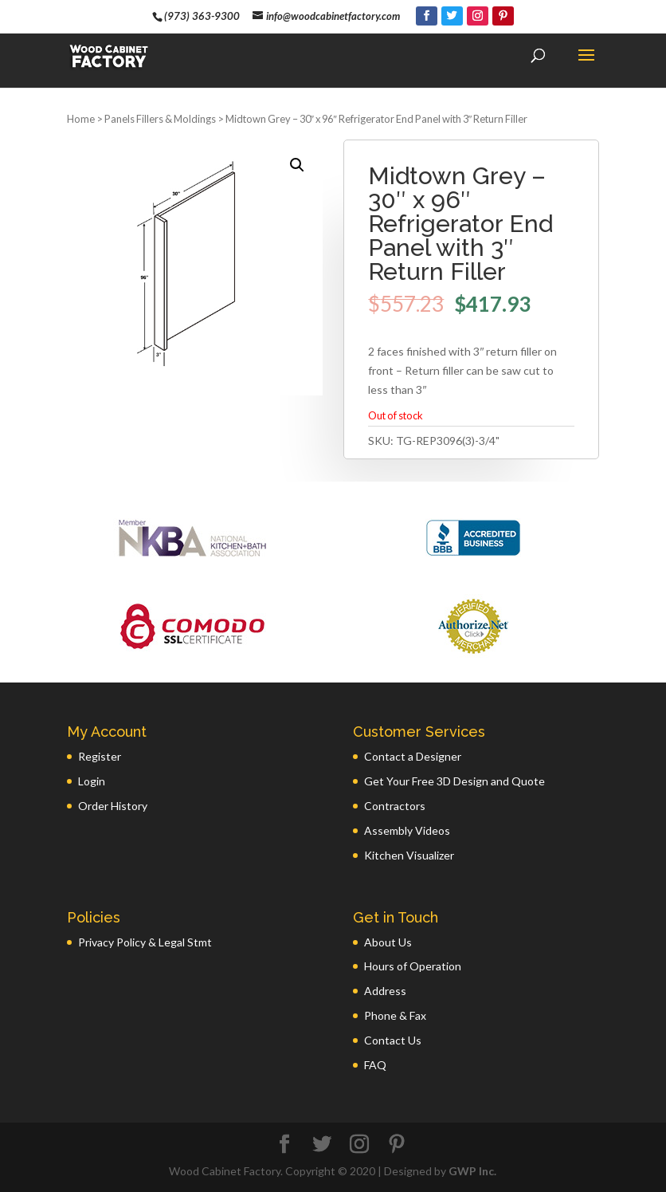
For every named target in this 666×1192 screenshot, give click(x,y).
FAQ (375, 1065)
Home (81, 118)
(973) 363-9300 (202, 16)
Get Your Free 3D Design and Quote (454, 781)
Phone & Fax (395, 1015)
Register (99, 756)
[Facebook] (426, 16)
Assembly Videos (407, 830)
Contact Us (392, 1040)
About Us (388, 942)
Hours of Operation (412, 966)
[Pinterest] (503, 16)
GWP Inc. (472, 1171)
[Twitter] (452, 16)
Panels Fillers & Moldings (160, 118)
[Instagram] (477, 16)
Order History (112, 805)
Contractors (394, 805)
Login (91, 781)
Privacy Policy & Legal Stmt (145, 942)
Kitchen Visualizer (409, 855)
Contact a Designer (412, 756)
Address (385, 990)
